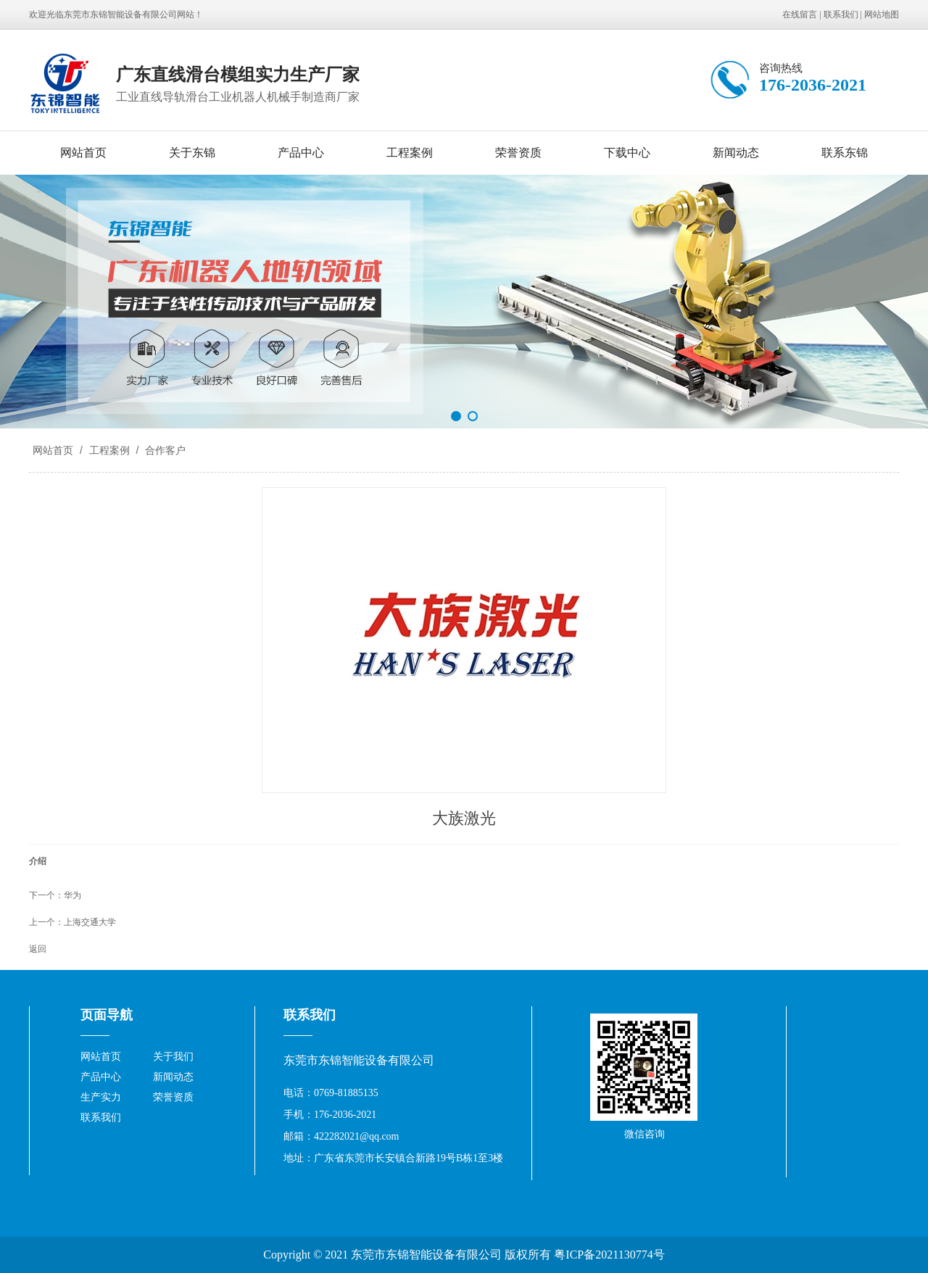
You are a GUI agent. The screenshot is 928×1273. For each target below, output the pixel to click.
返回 (37, 949)
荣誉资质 (518, 152)
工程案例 (409, 152)
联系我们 (841, 14)
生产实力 (100, 1097)
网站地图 (881, 14)
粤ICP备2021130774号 (609, 1254)
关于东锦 (192, 152)
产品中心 (301, 152)
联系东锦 (844, 152)
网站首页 (83, 152)
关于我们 (173, 1056)
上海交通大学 (90, 922)
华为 (72, 895)
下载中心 (627, 152)
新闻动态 (736, 152)
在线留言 (799, 14)
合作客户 (164, 450)
